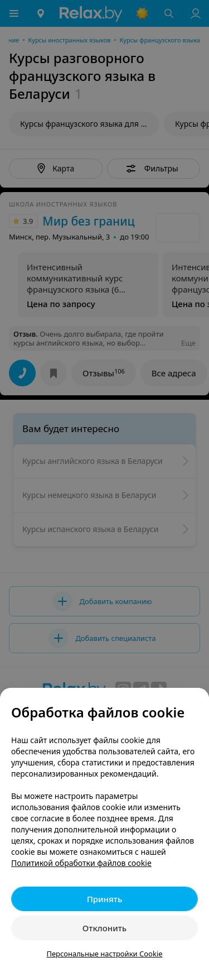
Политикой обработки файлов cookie (81, 863)
